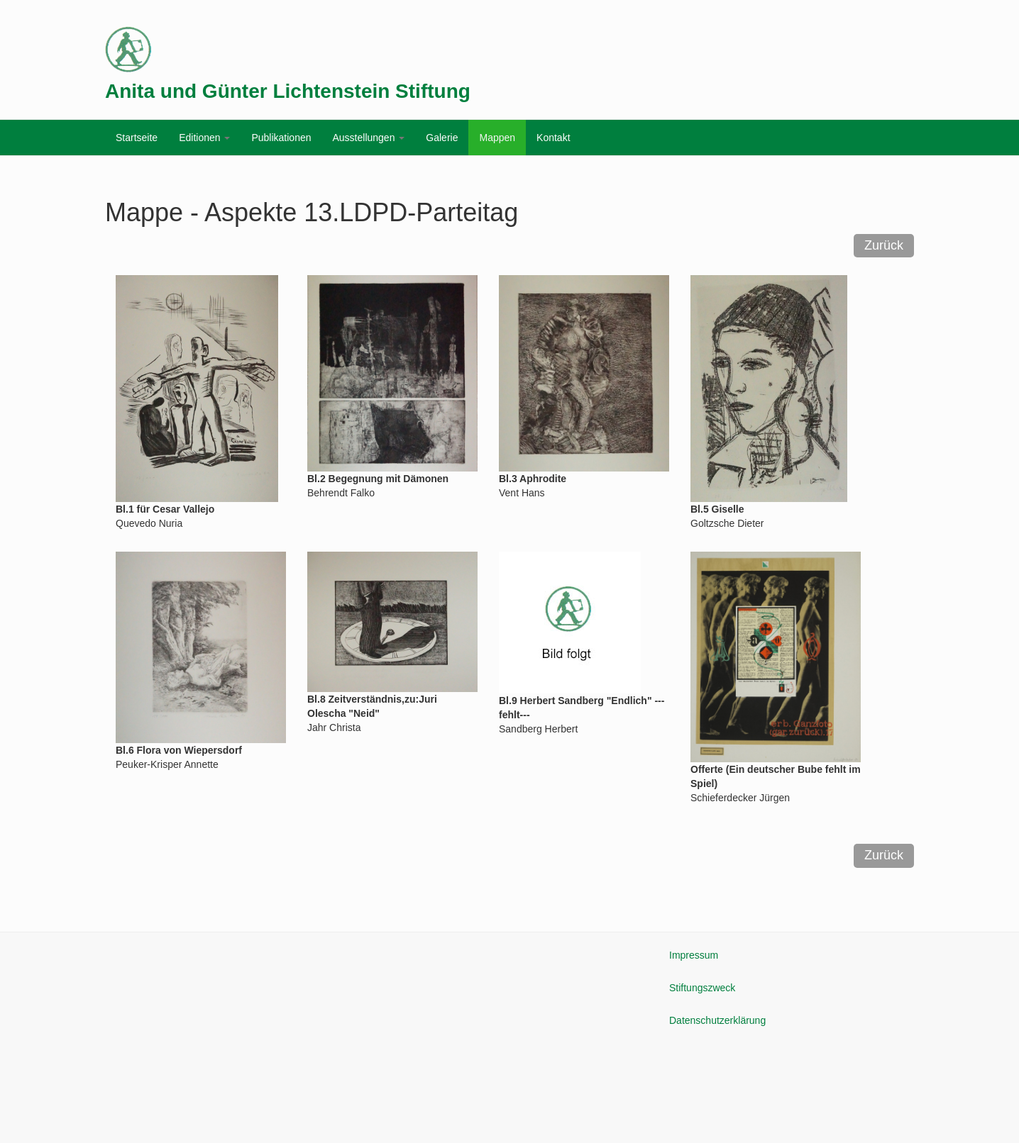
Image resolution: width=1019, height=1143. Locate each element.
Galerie (442, 137)
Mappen (497, 137)
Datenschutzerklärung (717, 1020)
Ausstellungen (368, 137)
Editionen (204, 137)
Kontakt (553, 137)
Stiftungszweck (702, 987)
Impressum (693, 955)
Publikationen (281, 137)
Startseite (137, 137)
